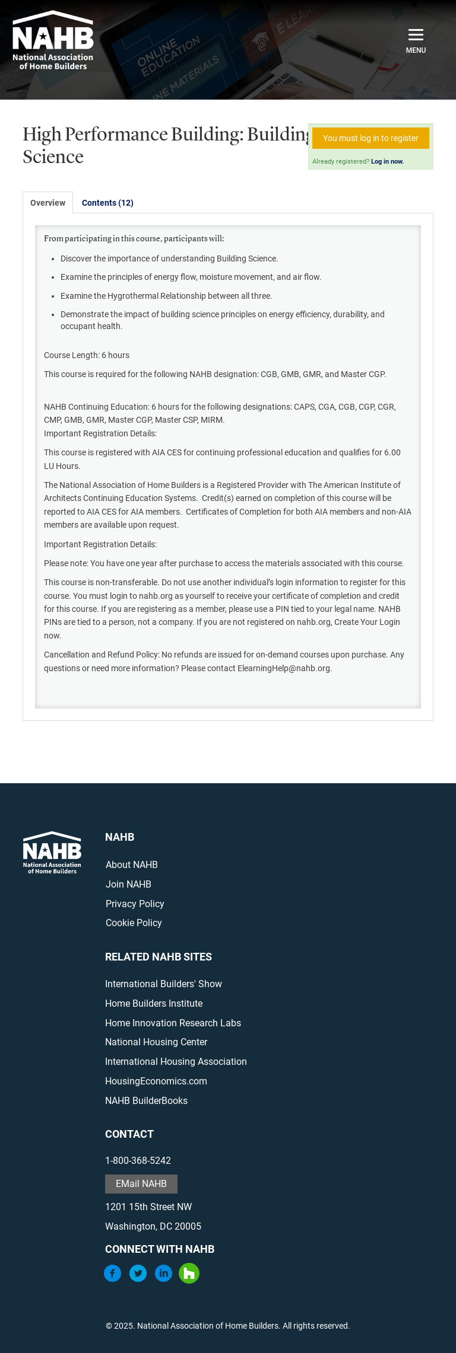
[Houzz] (189, 1280)
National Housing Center (156, 1042)
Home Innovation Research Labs (173, 1023)
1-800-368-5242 (138, 1160)
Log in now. (387, 161)
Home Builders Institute (153, 1003)
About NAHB (132, 864)
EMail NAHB (141, 1183)
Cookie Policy (134, 922)
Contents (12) (108, 203)
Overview (47, 203)
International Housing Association (176, 1061)
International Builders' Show (163, 984)
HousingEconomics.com (156, 1081)
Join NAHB (128, 884)
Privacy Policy (135, 904)
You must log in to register (371, 138)
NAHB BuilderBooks (146, 1100)
